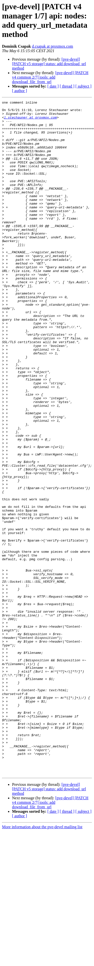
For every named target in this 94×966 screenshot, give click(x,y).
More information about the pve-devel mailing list (42, 962)
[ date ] (53, 86)
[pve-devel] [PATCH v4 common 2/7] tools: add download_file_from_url (50, 77)
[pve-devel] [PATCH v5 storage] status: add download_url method (49, 63)
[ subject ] (83, 86)
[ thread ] (67, 86)
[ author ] (19, 91)
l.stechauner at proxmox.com (30, 121)
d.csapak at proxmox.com (52, 46)
